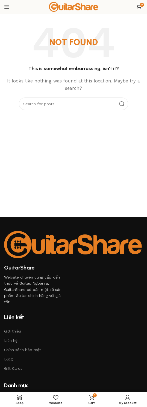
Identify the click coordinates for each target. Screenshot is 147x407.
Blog (8, 359)
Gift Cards (13, 368)
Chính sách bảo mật (22, 350)
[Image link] (73, 244)
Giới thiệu (12, 331)
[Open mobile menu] (6, 6)
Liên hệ (10, 340)
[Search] (73, 104)
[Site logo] (73, 6)
